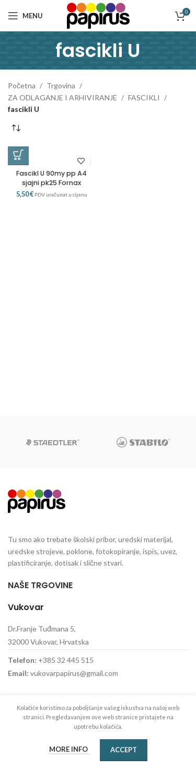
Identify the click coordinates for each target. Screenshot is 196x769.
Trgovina (61, 85)
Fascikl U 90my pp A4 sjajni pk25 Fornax (51, 178)
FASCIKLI (144, 97)
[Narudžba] (16, 128)
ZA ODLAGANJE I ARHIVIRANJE (62, 97)
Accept (123, 749)
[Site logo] (98, 14)
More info (69, 749)
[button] (18, 154)
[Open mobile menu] (25, 15)
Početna (22, 85)
